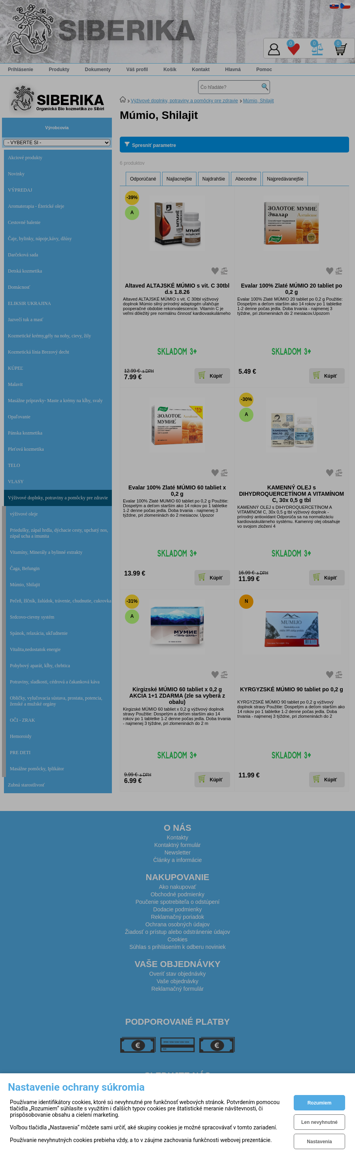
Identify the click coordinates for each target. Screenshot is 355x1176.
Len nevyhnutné (319, 1122)
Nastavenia (319, 1141)
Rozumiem (320, 1103)
